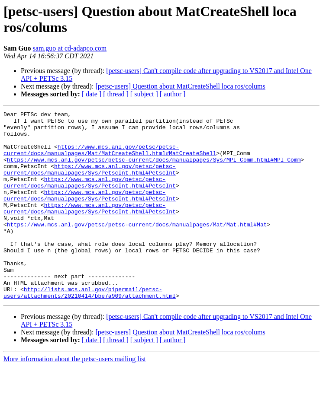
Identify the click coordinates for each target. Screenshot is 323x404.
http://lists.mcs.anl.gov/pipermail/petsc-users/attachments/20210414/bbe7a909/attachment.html (89, 329)
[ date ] (91, 94)
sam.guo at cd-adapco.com (70, 48)
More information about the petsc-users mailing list (74, 396)
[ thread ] (116, 94)
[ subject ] (144, 94)
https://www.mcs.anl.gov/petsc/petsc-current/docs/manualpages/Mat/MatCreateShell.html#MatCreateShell (109, 158)
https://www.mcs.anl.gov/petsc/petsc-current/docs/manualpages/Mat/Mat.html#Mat (137, 247)
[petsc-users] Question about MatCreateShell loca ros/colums (180, 86)
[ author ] (173, 94)
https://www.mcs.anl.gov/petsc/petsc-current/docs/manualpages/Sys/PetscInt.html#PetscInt (89, 181)
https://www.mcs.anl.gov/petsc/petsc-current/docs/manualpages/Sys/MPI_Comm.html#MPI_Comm (154, 170)
